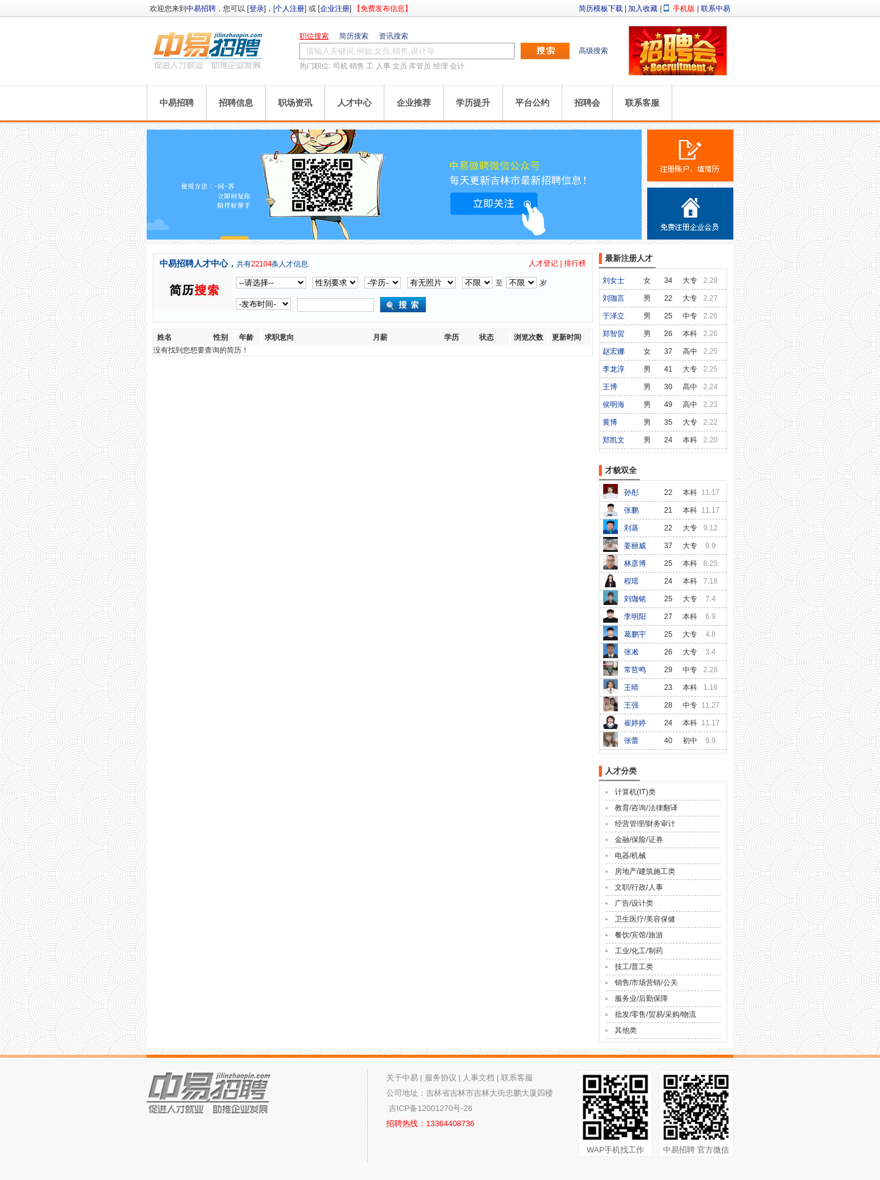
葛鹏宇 (635, 634)
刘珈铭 (635, 599)
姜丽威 (635, 545)
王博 (610, 387)
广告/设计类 (634, 903)
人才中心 (354, 103)
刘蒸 (631, 528)
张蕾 (631, 740)
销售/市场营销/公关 (646, 982)
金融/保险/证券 (639, 839)
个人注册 (289, 8)
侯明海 (614, 404)
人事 (383, 66)
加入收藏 (643, 8)
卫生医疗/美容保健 (645, 919)
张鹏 (631, 510)
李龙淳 (614, 369)
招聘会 (587, 103)
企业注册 (335, 8)
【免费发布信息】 (382, 8)
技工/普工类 (634, 966)
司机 (340, 66)
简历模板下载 (601, 8)
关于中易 (402, 1077)
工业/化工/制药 (639, 951)
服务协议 (441, 1077)
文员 (399, 66)
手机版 (684, 8)
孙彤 (631, 492)
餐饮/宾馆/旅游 (639, 935)
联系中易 (715, 8)
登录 (256, 8)
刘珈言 (614, 298)
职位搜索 (314, 36)
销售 (357, 66)
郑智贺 (614, 333)
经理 (440, 66)
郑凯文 (614, 440)
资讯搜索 (393, 36)
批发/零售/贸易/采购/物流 (655, 1014)
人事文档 (478, 1077)
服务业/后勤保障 (641, 998)
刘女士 (614, 280)
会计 (457, 66)
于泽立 (614, 316)
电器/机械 (630, 855)
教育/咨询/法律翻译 (646, 808)
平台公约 (532, 103)
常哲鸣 (635, 669)
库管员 (420, 66)
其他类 (626, 1030)
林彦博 (635, 563)
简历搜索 (354, 36)
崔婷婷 (635, 723)
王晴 (631, 687)
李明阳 (635, 616)
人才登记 (543, 263)
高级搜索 (593, 50)
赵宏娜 (614, 351)
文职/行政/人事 (639, 887)
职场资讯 (295, 103)
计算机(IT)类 (635, 792)
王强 (631, 705)
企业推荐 (414, 103)
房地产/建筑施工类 (645, 871)
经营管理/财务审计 (645, 823)
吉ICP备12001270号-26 (430, 1108)
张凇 (631, 652)
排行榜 (575, 263)
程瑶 (631, 581)
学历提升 (473, 103)
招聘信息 (236, 103)
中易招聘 (201, 8)
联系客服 (642, 103)
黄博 (610, 422)
